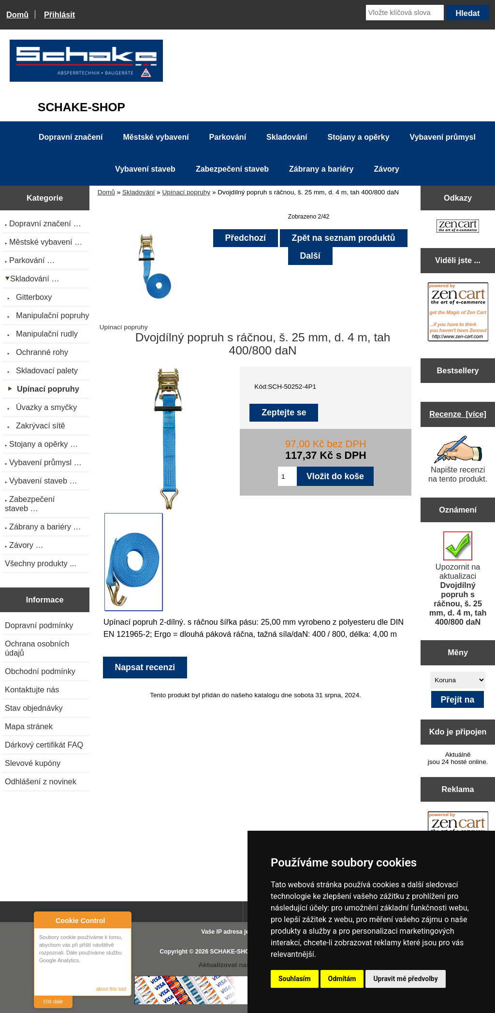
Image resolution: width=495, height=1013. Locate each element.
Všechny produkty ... (40, 563)
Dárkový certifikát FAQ (44, 744)
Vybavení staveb (145, 169)
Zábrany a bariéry (321, 169)
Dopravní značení (70, 137)
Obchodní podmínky (40, 671)
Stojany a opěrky (359, 137)
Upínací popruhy (186, 192)
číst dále (53, 1001)
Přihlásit (59, 14)
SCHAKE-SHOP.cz (235, 951)
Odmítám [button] (342, 979)
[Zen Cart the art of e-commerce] (458, 227)
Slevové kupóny (32, 763)
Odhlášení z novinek (40, 781)
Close (122, 920)
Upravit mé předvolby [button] (405, 979)
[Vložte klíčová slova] (405, 12)
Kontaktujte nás (32, 689)
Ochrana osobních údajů (37, 648)
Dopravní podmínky (39, 625)
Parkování (227, 137)
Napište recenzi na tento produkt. (457, 459)
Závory (386, 169)
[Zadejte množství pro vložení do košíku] (287, 476)
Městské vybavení (156, 137)
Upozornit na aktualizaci (458, 578)
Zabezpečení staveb (232, 169)
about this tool (111, 989)
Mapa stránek (29, 726)
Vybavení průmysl (443, 137)
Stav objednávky (34, 708)
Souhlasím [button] (294, 979)
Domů (17, 14)
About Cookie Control (44, 920)
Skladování (138, 192)
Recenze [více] (457, 414)
